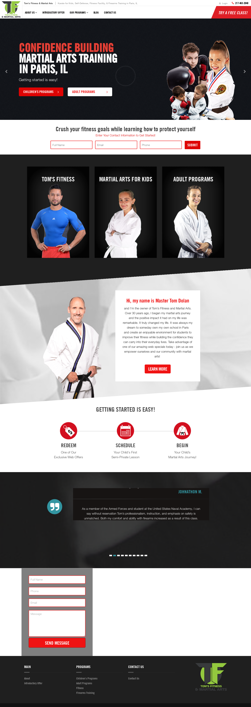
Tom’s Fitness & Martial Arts (38, 3)
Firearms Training (85, 693)
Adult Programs (90, 91)
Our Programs (79, 14)
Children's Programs (41, 91)
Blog (96, 12)
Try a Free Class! (232, 12)
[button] (110, 555)
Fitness (80, 688)
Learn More (157, 369)
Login (223, 3)
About (27, 678)
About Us (31, 14)
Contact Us (110, 12)
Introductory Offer (53, 12)
